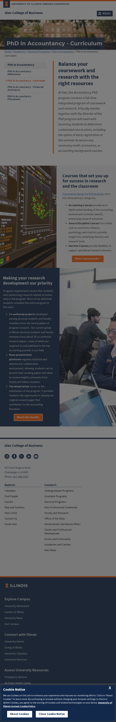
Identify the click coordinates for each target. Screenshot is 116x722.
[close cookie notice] (110, 688)
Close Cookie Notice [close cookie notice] (52, 714)
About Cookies (19, 714)
